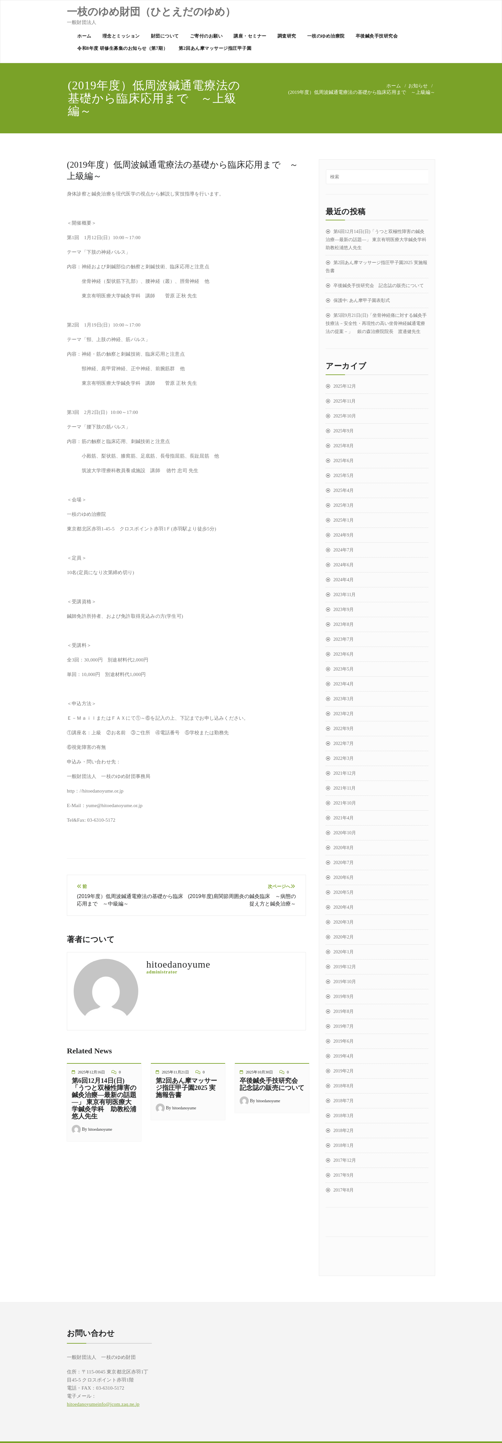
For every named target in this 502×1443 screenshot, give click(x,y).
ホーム (84, 36)
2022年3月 (343, 758)
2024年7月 (343, 550)
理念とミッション (121, 36)
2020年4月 (343, 907)
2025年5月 (343, 475)
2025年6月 (343, 460)
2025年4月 (343, 490)
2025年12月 (344, 386)
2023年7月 (343, 639)
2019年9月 (343, 996)
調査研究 (286, 36)
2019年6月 (343, 1041)
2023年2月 (343, 713)
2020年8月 (343, 847)
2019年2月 (343, 1071)
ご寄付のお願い (206, 36)
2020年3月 (343, 922)
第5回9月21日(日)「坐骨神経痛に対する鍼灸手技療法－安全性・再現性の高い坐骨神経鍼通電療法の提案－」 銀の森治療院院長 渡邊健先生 (376, 323)
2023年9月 (343, 609)
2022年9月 (343, 728)
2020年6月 (343, 877)
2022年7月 (343, 743)
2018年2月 (343, 1130)
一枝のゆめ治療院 (326, 36)
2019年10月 (344, 981)
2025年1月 (343, 520)
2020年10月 (344, 832)
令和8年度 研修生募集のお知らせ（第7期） (122, 48)
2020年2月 (343, 937)
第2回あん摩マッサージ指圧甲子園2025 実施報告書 (186, 1087)
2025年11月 (344, 401)
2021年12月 (344, 773)
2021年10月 (344, 803)
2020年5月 (343, 892)
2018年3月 (343, 1115)
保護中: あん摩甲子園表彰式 (361, 300)
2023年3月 (343, 698)
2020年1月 (343, 951)
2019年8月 (343, 1011)
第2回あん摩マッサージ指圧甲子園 (215, 48)
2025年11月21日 (175, 1072)
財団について (165, 36)
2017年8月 (343, 1190)
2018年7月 (343, 1100)
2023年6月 (343, 654)
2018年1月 (343, 1145)
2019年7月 (343, 1026)
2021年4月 (343, 818)
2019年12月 (344, 966)
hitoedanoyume (100, 1129)
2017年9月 (343, 1175)
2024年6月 (343, 564)
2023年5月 (343, 669)
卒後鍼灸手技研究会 (377, 36)
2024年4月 (343, 579)
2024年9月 (343, 535)
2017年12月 (344, 1160)
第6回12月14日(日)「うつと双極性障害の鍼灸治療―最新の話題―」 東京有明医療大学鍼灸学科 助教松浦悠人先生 (104, 1098)
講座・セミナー (250, 36)
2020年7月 (343, 862)
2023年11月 (344, 594)
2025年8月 (343, 445)
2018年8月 (343, 1085)
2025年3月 (343, 505)
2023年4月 (343, 684)
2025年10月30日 (259, 1072)
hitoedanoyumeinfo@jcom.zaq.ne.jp (103, 1404)
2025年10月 (344, 416)
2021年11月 (344, 788)
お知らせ (418, 85)
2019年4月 (343, 1056)
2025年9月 (343, 430)
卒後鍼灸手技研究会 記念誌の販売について (272, 1084)
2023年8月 (343, 624)
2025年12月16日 (91, 1072)
